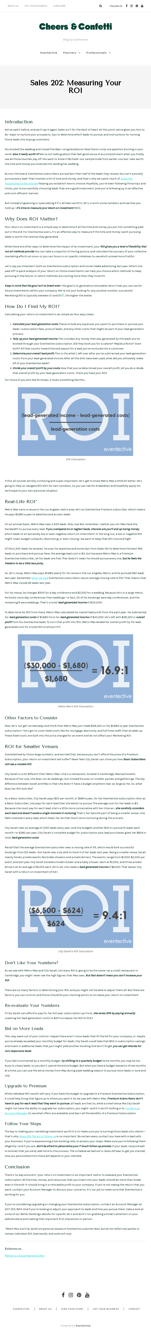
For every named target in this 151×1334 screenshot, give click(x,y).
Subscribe (59, 6)
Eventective (48, 52)
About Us (13, 6)
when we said (39, 578)
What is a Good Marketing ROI (25, 1255)
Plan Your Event (72, 1309)
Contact (134, 1309)
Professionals (96, 52)
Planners (69, 52)
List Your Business (36, 6)
